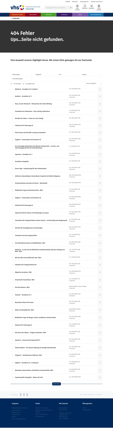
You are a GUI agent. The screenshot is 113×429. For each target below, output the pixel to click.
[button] (100, 90)
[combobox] (22, 75)
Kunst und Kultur (16, 411)
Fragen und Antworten (41, 415)
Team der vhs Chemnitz (41, 409)
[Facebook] (21, 397)
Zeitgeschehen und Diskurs (19, 409)
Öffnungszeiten (86, 411)
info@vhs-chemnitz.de (65, 414)
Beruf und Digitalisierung (19, 420)
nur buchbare (17, 85)
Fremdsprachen (16, 416)
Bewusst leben (16, 413)
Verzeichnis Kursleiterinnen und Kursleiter (44, 412)
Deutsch (14, 418)
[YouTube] (27, 397)
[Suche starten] (70, 9)
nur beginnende (30, 85)
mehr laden (56, 385)
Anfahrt (84, 409)
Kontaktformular (39, 417)
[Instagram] (24, 397)
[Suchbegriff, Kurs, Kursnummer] (58, 9)
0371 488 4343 (63, 418)
